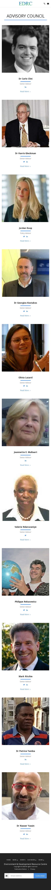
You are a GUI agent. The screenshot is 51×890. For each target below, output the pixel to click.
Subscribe (40, 876)
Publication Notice (21, 869)
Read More (25, 91)
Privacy (32, 869)
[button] (3, 3)
